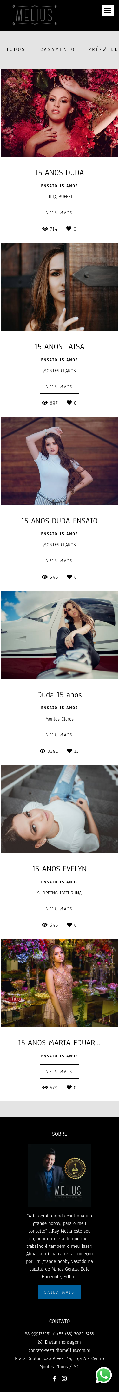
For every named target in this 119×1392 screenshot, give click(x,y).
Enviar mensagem (63, 1342)
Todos (16, 49)
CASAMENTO (57, 49)
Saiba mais (59, 1292)
